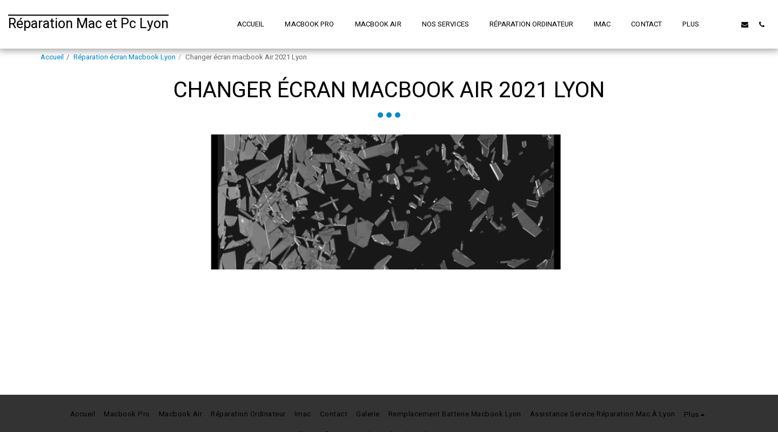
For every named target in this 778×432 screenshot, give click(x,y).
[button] (728, 24)
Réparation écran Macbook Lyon (124, 57)
